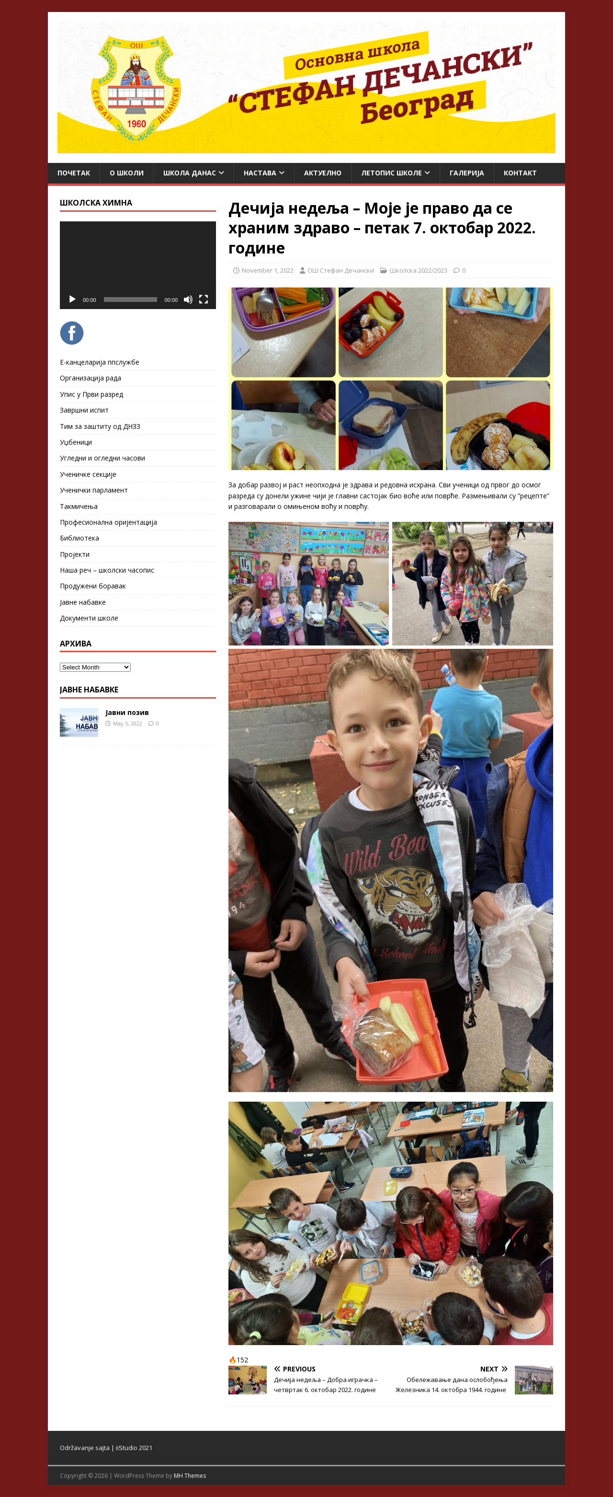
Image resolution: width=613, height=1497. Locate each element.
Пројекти (75, 554)
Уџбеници (76, 442)
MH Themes (190, 1476)
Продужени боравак (93, 585)
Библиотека (79, 537)
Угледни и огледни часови (102, 457)
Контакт (520, 172)
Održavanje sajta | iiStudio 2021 (106, 1447)
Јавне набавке (83, 602)
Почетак (73, 172)
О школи (127, 172)
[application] (138, 265)
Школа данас (189, 172)
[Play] (72, 299)
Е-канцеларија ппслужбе (99, 362)
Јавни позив (127, 712)
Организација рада (90, 377)
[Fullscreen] (203, 299)
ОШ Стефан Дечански (340, 270)
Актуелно (322, 172)
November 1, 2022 (268, 270)
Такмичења (79, 506)
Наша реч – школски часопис (107, 570)
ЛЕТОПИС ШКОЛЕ (391, 172)
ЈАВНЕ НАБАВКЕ (89, 689)
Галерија (467, 172)
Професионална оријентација (108, 522)
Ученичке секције (88, 474)
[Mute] (188, 299)
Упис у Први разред (91, 394)
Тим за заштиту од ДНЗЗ (100, 426)
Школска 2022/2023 (418, 270)
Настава (260, 172)
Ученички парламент (94, 490)
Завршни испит (84, 410)
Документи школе (89, 617)
